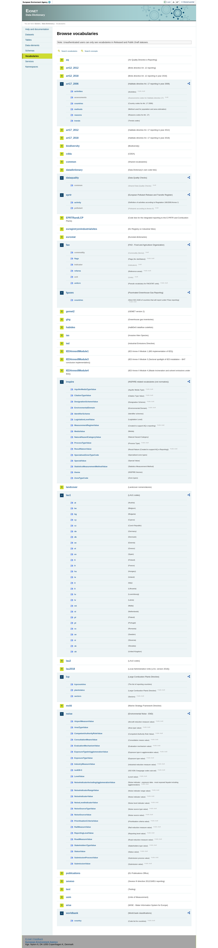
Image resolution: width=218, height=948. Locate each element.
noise (69, 713)
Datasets (29, 34)
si (75, 640)
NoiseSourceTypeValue (85, 808)
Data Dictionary (48, 24)
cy (75, 520)
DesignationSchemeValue (86, 401)
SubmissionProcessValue (86, 857)
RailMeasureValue (82, 827)
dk (75, 537)
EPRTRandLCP (74, 217)
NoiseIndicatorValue (83, 796)
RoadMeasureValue (83, 839)
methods (78, 109)
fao (68, 245)
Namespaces (31, 66)
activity (77, 202)
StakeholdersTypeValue (85, 845)
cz (75, 525)
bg (75, 514)
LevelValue (79, 776)
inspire (70, 381)
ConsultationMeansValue (85, 740)
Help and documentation (37, 29)
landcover (72, 487)
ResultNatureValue (82, 449)
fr (75, 565)
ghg (68, 319)
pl (75, 617)
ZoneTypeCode (81, 478)
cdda (69, 153)
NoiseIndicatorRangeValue (86, 790)
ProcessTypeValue (82, 443)
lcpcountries (80, 684)
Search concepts (91, 51)
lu (75, 594)
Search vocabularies (69, 51)
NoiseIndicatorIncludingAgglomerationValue (94, 782)
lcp (67, 676)
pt (75, 623)
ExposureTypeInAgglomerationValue (91, 752)
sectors (77, 696)
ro (75, 629)
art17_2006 (72, 83)
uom (68, 897)
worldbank (72, 913)
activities (78, 91)
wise (68, 905)
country (77, 921)
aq (67, 60)
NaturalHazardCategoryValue (87, 437)
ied (67, 343)
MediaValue (79, 431)
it (75, 583)
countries (78, 103)
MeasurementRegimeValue (86, 425)
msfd (69, 705)
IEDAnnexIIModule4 (77, 370)
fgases (70, 292)
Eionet (37, 24)
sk (75, 646)
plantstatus (79, 690)
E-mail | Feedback (34, 939)
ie (75, 577)
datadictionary (74, 170)
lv (75, 600)
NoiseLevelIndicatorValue (86, 802)
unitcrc (77, 283)
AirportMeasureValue (84, 721)
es (75, 554)
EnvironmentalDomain (84, 408)
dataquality (72, 177)
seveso (70, 881)
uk (75, 651)
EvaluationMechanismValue (87, 746)
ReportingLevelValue (84, 833)
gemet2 (70, 311)
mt (75, 606)
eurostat (71, 237)
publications (73, 873)
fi (75, 560)
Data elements (32, 45)
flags (76, 258)
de (75, 531)
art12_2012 (72, 68)
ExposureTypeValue (83, 758)
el (75, 548)
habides (70, 327)
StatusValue (79, 851)
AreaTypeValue (81, 727)
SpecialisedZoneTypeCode (86, 455)
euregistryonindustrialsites (81, 229)
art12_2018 (72, 76)
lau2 (68, 661)
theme (77, 472)
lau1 (68, 495)
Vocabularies (32, 56)
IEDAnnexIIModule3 (77, 359)
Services (29, 61)
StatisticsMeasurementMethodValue (90, 466)
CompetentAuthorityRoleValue (88, 733)
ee (75, 543)
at (75, 503)
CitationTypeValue (82, 395)
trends (77, 121)
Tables (28, 40)
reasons (78, 115)
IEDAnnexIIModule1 (77, 351)
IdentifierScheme (82, 414)
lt (75, 589)
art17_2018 (72, 138)
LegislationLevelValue (84, 419)
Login (169, 2)
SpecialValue (80, 461)
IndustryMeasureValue (84, 764)
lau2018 (70, 669)
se (75, 634)
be (75, 508)
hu (75, 571)
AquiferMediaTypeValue (85, 389)
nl (75, 611)
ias (67, 335)
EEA (38, 2)
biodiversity (73, 146)
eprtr (68, 195)
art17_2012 (72, 130)
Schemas (29, 50)
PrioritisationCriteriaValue (86, 821)
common (71, 162)
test (68, 889)
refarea (77, 271)
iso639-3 (78, 770)
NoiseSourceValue (82, 815)
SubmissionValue (82, 864)
